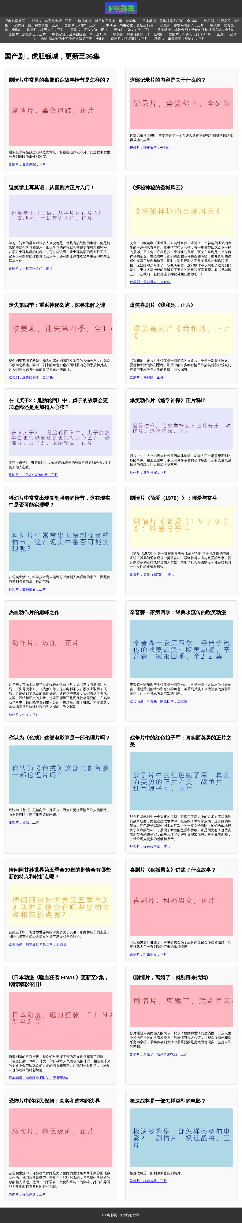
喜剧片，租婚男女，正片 (148, 954)
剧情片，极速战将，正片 (148, 1181)
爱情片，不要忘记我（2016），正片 (196, 34)
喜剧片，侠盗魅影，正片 (129, 38)
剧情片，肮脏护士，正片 (27, 34)
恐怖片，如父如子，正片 (132, 30)
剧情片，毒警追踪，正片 (27, 164)
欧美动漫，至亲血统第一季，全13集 (79, 34)
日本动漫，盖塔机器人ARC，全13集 (169, 21)
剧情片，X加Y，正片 (80, 25)
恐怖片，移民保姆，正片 (27, 1194)
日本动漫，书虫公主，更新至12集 (128, 25)
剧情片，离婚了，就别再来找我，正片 (158, 1054)
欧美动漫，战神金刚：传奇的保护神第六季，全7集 (195, 30)
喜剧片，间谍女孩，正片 (89, 30)
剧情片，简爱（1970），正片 (152, 574)
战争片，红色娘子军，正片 (150, 847)
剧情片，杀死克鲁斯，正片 (51, 21)
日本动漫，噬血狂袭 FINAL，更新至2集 (38, 1078)
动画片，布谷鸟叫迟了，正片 (182, 25)
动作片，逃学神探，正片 (148, 472)
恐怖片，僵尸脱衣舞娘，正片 (36, 25)
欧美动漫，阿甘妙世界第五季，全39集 (38, 944)
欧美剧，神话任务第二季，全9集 (137, 34)
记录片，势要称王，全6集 (149, 148)
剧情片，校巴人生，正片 (45, 30)
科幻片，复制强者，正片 (27, 589)
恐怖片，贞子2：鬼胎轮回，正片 (33, 475)
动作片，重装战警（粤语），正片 (179, 38)
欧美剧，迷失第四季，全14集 (31, 377)
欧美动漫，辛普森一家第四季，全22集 (159, 701)
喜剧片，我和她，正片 (147, 377)
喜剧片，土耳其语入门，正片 (31, 268)
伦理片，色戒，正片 (24, 822)
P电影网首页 (15, 21)
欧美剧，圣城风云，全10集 (150, 282)
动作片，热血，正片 (24, 714)
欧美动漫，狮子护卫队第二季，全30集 (107, 21)
